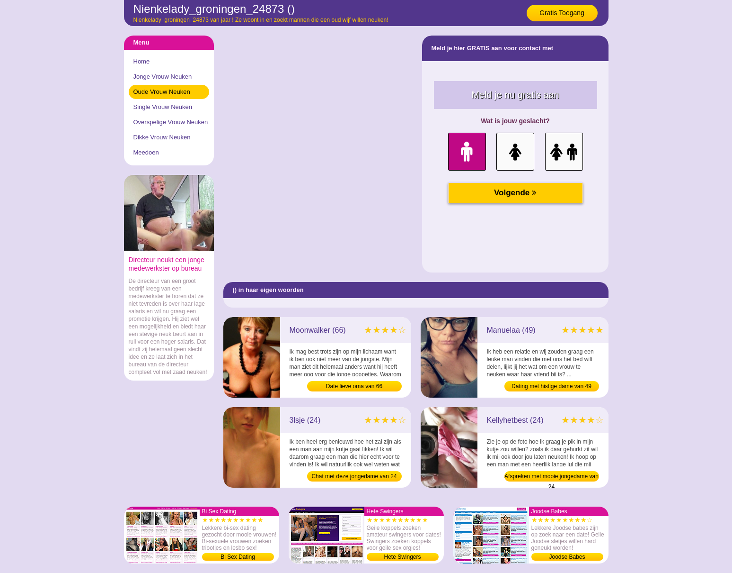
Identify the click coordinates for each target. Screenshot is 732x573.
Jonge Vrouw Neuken (162, 76)
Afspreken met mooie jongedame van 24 (551, 477)
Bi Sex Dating (237, 557)
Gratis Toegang (561, 13)
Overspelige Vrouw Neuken (170, 122)
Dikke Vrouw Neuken (162, 137)
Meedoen (146, 152)
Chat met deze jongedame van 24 (354, 476)
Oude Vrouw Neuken (161, 91)
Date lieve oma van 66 (354, 386)
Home (141, 61)
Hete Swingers (402, 557)
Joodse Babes (567, 557)
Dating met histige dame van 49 (551, 386)
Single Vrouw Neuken (163, 106)
